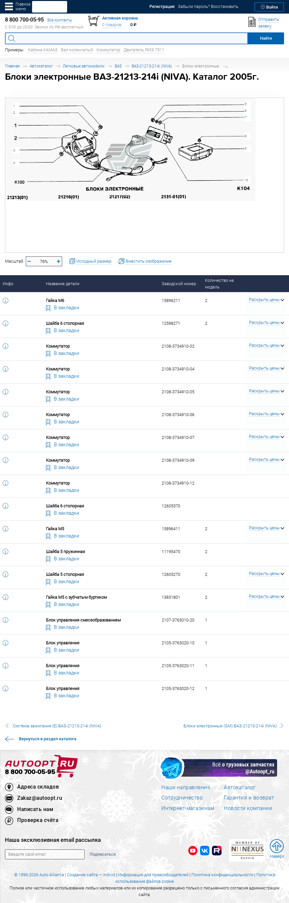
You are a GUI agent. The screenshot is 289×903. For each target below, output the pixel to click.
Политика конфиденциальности (222, 875)
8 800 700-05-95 (30, 772)
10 (246, 180)
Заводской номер (179, 283)
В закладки (62, 307)
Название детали (62, 283)
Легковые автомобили (83, 66)
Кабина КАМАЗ (43, 50)
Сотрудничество (182, 797)
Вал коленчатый (77, 50)
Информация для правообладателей (153, 875)
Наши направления (185, 787)
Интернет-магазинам (187, 808)
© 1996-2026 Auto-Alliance (39, 875)
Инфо (8, 283)
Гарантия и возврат (249, 797)
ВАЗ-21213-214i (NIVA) (152, 66)
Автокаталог (41, 66)
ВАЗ (118, 66)
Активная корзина (120, 18)
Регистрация (162, 6)
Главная (12, 66)
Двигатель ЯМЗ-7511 (144, 50)
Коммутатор (108, 50)
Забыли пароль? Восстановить (208, 6)
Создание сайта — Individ (91, 875)
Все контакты (59, 20)
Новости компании (248, 808)
